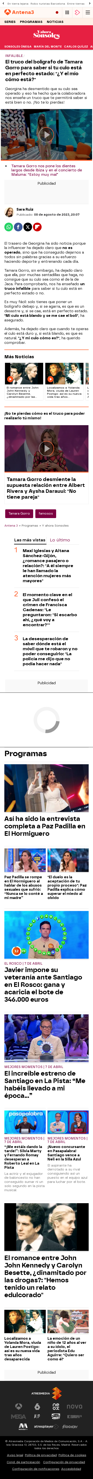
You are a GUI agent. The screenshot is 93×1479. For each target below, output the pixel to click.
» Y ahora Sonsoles (54, 525)
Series (10, 22)
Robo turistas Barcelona (48, 3)
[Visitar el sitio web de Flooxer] (70, 1426)
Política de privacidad (41, 1455)
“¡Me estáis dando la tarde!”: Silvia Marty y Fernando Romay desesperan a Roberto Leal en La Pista (23, 1157)
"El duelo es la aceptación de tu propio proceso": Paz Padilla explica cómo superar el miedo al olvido (67, 887)
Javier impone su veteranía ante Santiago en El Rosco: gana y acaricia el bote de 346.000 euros (43, 984)
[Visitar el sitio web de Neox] (56, 1406)
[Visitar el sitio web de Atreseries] (37, 1416)
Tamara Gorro (19, 513)
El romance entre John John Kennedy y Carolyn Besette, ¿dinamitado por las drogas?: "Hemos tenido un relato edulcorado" (45, 1276)
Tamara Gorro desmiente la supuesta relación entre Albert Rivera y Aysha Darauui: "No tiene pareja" (46, 488)
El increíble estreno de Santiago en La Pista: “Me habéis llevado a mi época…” (44, 1084)
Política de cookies (72, 1455)
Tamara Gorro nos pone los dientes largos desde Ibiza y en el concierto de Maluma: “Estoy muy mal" (46, 170)
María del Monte (48, 46)
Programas (31, 22)
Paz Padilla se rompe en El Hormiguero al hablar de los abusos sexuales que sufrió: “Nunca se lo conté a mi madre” (23, 887)
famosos (46, 513)
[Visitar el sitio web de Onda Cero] (56, 1416)
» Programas (28, 525)
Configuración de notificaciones (35, 1468)
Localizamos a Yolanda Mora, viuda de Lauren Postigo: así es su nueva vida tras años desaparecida (22, 1348)
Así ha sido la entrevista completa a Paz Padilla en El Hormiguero (44, 826)
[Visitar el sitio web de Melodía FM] (23, 1426)
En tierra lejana (18, 3)
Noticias (55, 22)
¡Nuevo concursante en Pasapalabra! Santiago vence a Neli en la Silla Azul (66, 1153)
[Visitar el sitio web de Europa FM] (74, 1416)
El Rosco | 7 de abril (23, 964)
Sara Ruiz (24, 209)
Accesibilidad (71, 1468)
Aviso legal (15, 1455)
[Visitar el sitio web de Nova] (74, 1406)
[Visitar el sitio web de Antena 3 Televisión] (18, 1406)
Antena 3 (11, 525)
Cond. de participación (23, 1462)
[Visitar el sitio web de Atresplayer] (46, 1426)
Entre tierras (76, 3)
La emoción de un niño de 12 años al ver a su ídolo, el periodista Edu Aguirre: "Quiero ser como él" (66, 1348)
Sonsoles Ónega (18, 46)
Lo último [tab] (60, 539)
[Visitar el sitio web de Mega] (18, 1416)
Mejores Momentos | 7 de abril (33, 1067)
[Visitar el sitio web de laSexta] (37, 1406)
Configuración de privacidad (64, 1462)
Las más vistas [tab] (29, 539)
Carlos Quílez (76, 46)
